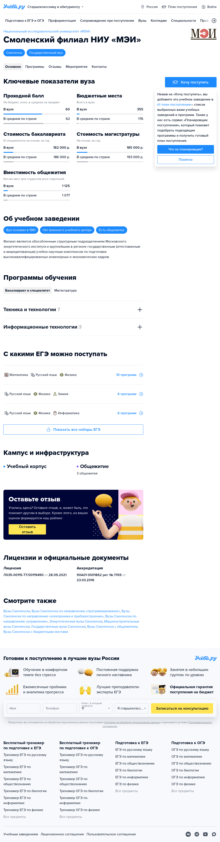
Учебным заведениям (20, 834)
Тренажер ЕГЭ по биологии (25, 791)
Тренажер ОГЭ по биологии (81, 791)
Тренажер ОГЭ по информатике (73, 800)
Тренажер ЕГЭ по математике (17, 769)
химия (63, 394)
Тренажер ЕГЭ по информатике (17, 800)
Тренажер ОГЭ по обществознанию (73, 781)
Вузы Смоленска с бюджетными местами (35, 632)
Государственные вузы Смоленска (58, 626)
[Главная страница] (14, 6)
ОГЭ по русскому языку (190, 750)
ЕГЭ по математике (130, 756)
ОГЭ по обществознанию (191, 763)
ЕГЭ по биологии (128, 770)
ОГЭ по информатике (188, 777)
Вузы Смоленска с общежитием (112, 626)
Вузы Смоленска (16, 611)
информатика (68, 413)
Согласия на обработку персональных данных (132, 722)
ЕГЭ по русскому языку (133, 750)
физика (70, 375)
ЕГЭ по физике (127, 784)
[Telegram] (196, 834)
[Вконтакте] (188, 834)
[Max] (214, 834)
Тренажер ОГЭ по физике (80, 810)
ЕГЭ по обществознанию (134, 763)
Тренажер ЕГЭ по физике (23, 810)
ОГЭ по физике (183, 784)
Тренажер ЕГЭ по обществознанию (17, 781)
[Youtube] (205, 834)
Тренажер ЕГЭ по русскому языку (24, 757)
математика (18, 375)
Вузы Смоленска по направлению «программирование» (76, 611)
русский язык (46, 375)
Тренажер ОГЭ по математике (73, 769)
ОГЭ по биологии (185, 770)
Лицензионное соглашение (62, 834)
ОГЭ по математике (186, 756)
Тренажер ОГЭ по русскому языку (81, 757)
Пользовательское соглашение (111, 834)
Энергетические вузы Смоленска (75, 621)
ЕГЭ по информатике (131, 777)
